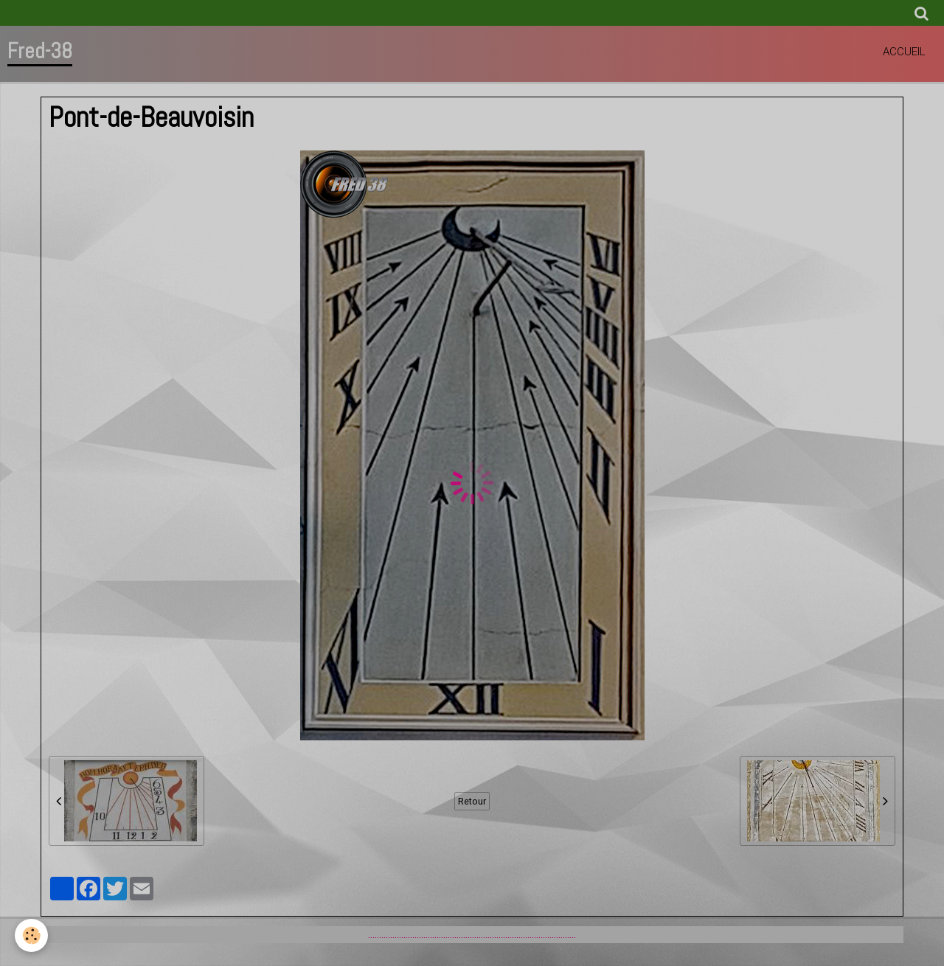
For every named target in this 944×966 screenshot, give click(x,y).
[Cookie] (31, 935)
